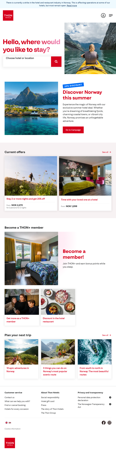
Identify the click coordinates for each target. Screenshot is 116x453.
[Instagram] (109, 423)
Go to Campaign (73, 130)
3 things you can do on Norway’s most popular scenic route (55, 371)
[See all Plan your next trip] (106, 335)
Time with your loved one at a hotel (79, 199)
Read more (72, 5)
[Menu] (111, 15)
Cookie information (12, 429)
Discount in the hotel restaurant (54, 320)
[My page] (103, 15)
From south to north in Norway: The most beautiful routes (94, 371)
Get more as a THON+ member (18, 320)
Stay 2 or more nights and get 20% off (26, 199)
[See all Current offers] (106, 152)
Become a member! (74, 254)
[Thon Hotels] (8, 15)
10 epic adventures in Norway (18, 370)
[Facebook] (104, 423)
